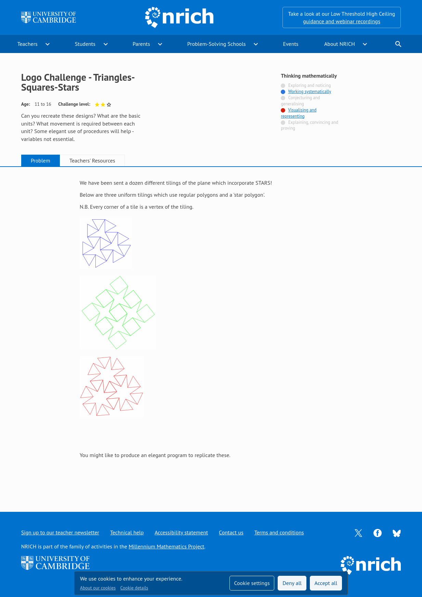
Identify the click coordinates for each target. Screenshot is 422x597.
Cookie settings (251, 583)
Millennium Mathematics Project (166, 546)
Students (85, 43)
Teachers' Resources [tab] (92, 160)
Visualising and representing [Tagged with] (298, 113)
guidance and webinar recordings (341, 21)
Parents (141, 43)
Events (290, 43)
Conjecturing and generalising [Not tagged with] (300, 101)
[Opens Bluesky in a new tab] (397, 532)
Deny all (292, 583)
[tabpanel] (211, 332)
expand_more (47, 44)
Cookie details (134, 588)
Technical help (127, 532)
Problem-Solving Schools (216, 43)
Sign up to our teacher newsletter (60, 532)
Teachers (27, 43)
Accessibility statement (181, 532)
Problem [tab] (40, 160)
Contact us (231, 532)
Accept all (326, 583)
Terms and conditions (279, 532)
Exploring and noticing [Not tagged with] (309, 85)
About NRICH (339, 43)
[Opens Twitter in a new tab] (358, 532)
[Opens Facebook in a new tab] (377, 532)
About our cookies (98, 588)
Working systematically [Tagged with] (309, 91)
